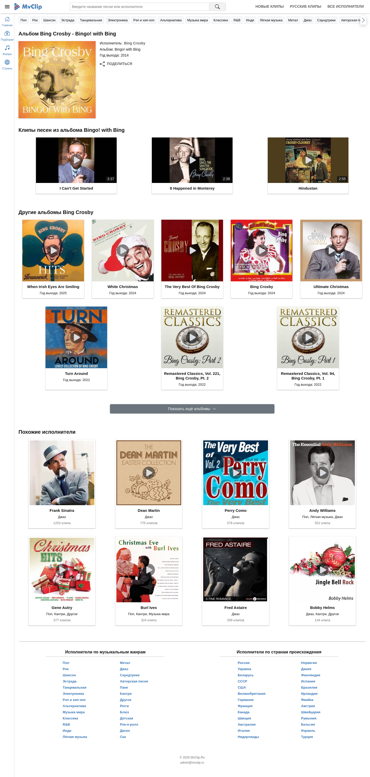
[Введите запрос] (139, 7)
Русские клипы (305, 6)
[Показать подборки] (7, 35)
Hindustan (308, 188)
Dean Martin (149, 510)
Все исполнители (346, 6)
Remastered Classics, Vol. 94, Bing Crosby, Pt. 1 (308, 375)
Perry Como (235, 510)
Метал (293, 20)
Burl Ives (149, 607)
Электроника (118, 20)
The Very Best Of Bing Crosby (192, 286)
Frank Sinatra (62, 510)
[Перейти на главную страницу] (7, 20)
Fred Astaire (236, 607)
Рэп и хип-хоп (143, 20)
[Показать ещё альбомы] (192, 409)
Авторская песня (354, 20)
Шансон (49, 20)
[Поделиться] (116, 64)
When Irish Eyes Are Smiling (53, 286)
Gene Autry (62, 607)
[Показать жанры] (7, 49)
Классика (221, 20)
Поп (24, 20)
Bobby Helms (322, 607)
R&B (237, 20)
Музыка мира (197, 20)
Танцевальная (91, 20)
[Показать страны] (7, 64)
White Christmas (122, 286)
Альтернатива (171, 20)
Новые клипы (269, 6)
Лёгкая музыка (271, 20)
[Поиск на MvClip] (217, 7)
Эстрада (67, 20)
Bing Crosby (134, 43)
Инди (250, 20)
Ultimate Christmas (331, 286)
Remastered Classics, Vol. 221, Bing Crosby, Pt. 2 (192, 375)
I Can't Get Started (76, 188)
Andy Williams (322, 510)
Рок (35, 20)
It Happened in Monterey (192, 188)
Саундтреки (326, 20)
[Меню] (7, 7)
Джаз (308, 20)
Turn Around (76, 373)
